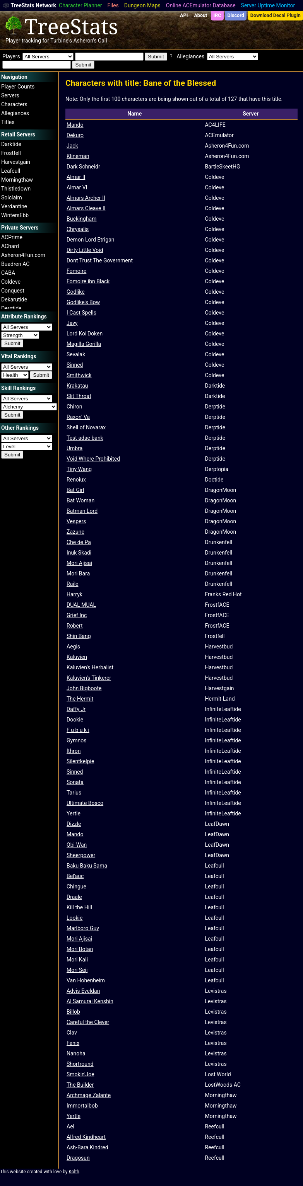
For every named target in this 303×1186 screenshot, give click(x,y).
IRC (217, 15)
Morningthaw (17, 180)
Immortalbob (82, 1106)
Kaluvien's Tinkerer (89, 678)
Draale (74, 897)
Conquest (12, 291)
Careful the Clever (88, 1022)
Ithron (73, 751)
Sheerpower (81, 855)
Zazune (75, 532)
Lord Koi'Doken (85, 333)
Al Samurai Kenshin (90, 1001)
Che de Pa (79, 542)
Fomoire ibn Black (88, 281)
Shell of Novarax (86, 427)
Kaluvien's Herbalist (90, 667)
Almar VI (77, 187)
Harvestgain (15, 162)
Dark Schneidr (83, 166)
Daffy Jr (76, 709)
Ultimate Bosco (85, 803)
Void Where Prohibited (93, 459)
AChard (10, 246)
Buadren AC (15, 264)
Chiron (74, 406)
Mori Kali (77, 959)
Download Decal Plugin (275, 15)
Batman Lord (82, 511)
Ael (70, 1126)
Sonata (75, 782)
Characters (14, 104)
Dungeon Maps (142, 5)
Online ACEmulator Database (201, 5)
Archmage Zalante (89, 1095)
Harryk (74, 594)
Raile (72, 584)
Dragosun (78, 1158)
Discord (236, 15)
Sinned (75, 365)
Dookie (75, 719)
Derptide (11, 308)
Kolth (73, 1171)
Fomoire (76, 271)
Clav (72, 1032)
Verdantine (14, 206)
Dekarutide (14, 299)
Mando (75, 125)
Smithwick (79, 375)
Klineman (78, 156)
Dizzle (74, 824)
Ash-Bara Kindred (87, 1147)
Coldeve (11, 282)
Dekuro (75, 135)
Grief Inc (77, 615)
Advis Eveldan (83, 991)
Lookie (74, 918)
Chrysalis (78, 229)
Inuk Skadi (79, 553)
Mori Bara (78, 573)
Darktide (11, 144)
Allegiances (15, 113)
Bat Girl (75, 490)
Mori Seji (77, 970)
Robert (75, 626)
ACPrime (11, 237)
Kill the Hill (79, 907)
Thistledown (16, 188)
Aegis (73, 646)
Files (113, 5)
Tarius (74, 793)
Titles (7, 122)
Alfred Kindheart (86, 1137)
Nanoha (76, 1053)
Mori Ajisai (79, 563)
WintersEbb (15, 215)
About (200, 15)
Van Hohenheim (86, 980)
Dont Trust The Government (100, 260)
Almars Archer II (86, 198)
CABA (8, 273)
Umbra (74, 448)
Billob (73, 1012)
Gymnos (76, 740)
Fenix (73, 1043)
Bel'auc (75, 876)
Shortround (80, 1064)
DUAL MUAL (81, 605)
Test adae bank (85, 438)
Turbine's (61, 40)
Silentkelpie (80, 761)
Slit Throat (79, 396)
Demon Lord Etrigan (90, 240)
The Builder (80, 1085)
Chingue (76, 886)
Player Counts (17, 86)
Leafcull (10, 171)
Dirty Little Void (85, 250)
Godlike (76, 292)
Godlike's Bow (83, 302)
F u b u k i (78, 730)
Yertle (73, 813)
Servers (10, 95)
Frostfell (11, 153)
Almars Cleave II (86, 208)
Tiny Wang (79, 469)
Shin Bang (79, 636)
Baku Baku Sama (87, 866)
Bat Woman (80, 500)
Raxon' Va (78, 417)
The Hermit (80, 699)
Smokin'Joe (80, 1074)
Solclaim (11, 197)
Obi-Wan (77, 845)
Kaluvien (77, 657)
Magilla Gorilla (84, 344)
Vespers (76, 521)
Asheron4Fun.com (23, 255)
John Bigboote (84, 688)
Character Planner (80, 5)
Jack (72, 146)
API (184, 15)
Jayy (72, 323)
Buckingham (81, 219)
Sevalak (76, 354)
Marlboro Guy (83, 928)
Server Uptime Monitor (268, 5)
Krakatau (77, 386)
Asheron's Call (90, 40)
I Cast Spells (81, 313)
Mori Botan (80, 949)
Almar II (76, 177)
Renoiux (76, 479)
